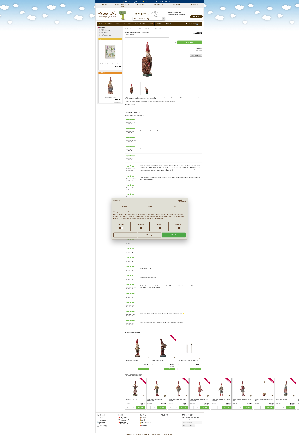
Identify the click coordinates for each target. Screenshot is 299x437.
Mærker (136, 23)
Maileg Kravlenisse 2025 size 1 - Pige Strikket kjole (199, 400)
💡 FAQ (99, 419)
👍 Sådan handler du (102, 423)
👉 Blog (100, 23)
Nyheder (142, 23)
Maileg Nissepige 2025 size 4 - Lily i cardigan (177, 400)
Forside (126, 28)
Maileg (123, 23)
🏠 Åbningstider (144, 419)
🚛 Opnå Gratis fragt (123, 419)
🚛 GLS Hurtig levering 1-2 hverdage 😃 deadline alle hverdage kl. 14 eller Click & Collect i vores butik (149, 2)
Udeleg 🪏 (168, 23)
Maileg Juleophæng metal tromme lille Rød (264, 400)
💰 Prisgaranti (122, 420)
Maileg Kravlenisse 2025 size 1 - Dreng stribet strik (221, 400)
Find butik (104, 4)
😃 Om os (142, 420)
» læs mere (128, 364)
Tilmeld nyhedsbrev (188, 426)
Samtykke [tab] (124, 206)
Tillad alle (174, 235)
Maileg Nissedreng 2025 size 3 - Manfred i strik (154, 400)
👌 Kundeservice (101, 420)
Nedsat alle (102, 72)
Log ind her (196, 16)
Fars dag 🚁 (159, 23)
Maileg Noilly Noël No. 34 (282, 399)
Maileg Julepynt (104, 32)
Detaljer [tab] (149, 206)
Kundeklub (194, 4)
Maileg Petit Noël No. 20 (110, 97)
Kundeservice (158, 4)
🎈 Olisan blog (143, 425)
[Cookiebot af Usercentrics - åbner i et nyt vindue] (178, 201)
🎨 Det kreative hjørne (145, 422)
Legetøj (117, 23)
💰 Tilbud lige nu (109, 23)
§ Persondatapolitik (102, 427)
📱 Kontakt (100, 417)
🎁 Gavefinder (122, 422)
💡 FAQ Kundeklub (102, 425)
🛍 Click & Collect (123, 423)
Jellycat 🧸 (150, 23)
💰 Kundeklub (143, 417)
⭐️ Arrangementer (144, 423)
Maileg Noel (103, 29)
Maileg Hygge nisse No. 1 (132, 360)
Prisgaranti (140, 4)
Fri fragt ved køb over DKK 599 (122, 5)
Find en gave (176, 4)
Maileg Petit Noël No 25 (131, 399)
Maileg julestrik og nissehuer (107, 34)
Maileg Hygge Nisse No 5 (158, 360)
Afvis (125, 235)
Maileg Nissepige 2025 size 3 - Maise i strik (242, 400)
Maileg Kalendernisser (106, 35)
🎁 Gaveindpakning (123, 417)
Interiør (129, 23)
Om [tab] (175, 206)
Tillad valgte (149, 235)
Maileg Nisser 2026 (105, 30)
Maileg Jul (141, 28)
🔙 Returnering (101, 422)
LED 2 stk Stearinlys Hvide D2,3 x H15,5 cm (188, 360)
